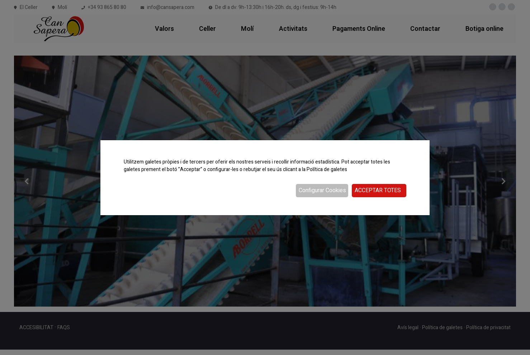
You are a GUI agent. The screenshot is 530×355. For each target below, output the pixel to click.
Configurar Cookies (322, 190)
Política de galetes (327, 169)
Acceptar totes (378, 190)
